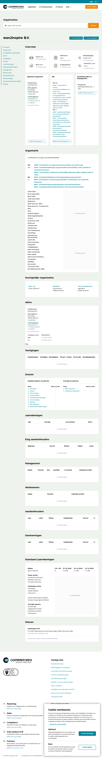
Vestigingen (7, 58)
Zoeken (93, 25)
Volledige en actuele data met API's (63, 689)
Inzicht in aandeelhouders (60, 675)
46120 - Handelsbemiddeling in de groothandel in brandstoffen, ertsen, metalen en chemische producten (62, 96)
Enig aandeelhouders (10, 67)
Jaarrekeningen (8, 64)
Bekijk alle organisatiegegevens (62, 141)
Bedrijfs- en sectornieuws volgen (62, 682)
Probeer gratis (91, 7)
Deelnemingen (8, 78)
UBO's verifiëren (56, 686)
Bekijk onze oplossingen (14, 708)
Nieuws (5, 84)
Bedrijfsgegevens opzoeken (60, 667)
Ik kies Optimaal (87, 734)
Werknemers (7, 73)
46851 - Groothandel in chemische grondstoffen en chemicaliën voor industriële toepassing (61, 121)
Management (7, 70)
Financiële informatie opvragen (61, 671)
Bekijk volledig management (87, 93)
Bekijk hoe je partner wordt (15, 748)
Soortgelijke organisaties (11, 53)
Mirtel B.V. (56, 286)
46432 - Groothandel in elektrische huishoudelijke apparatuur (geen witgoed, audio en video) (61, 105)
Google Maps (31, 94)
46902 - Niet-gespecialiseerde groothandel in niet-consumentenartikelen (62, 134)
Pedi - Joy (31, 286)
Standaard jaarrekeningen (12, 81)
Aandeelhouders (8, 75)
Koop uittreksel (76, 38)
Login (91, 2)
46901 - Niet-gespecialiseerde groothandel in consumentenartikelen (62, 128)
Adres (5, 56)
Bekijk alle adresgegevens (36, 141)
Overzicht (6, 47)
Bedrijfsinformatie (57, 664)
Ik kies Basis (87, 747)
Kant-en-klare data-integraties (61, 693)
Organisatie (32, 7)
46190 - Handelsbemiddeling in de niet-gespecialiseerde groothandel (61, 114)
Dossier (5, 61)
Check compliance (91, 38)
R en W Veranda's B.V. (85, 286)
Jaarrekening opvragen (59, 678)
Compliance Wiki (56, 697)
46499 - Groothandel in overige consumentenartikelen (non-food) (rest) (61, 88)
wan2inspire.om (33, 99)
